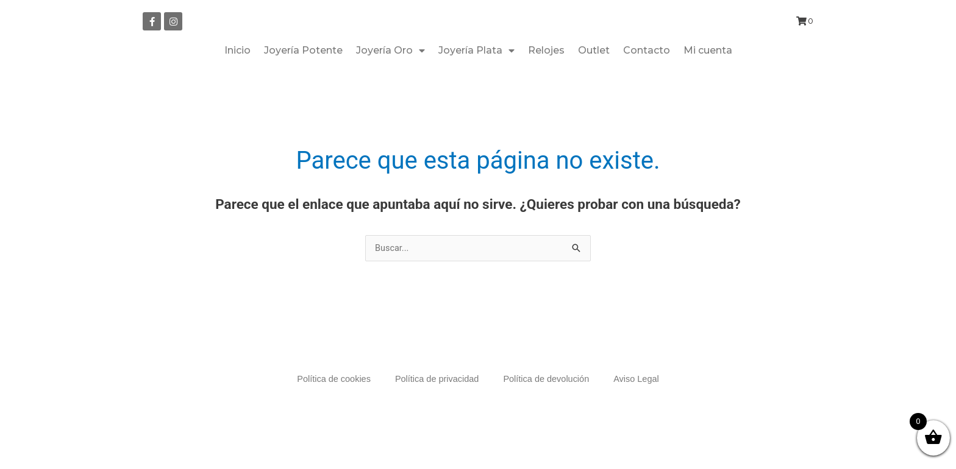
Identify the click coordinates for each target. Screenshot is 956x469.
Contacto (646, 95)
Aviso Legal (640, 424)
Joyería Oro (390, 96)
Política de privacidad (436, 424)
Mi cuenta (707, 95)
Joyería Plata (476, 96)
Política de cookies (330, 424)
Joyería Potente (303, 95)
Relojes (546, 95)
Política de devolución (548, 424)
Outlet (594, 95)
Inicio (237, 95)
